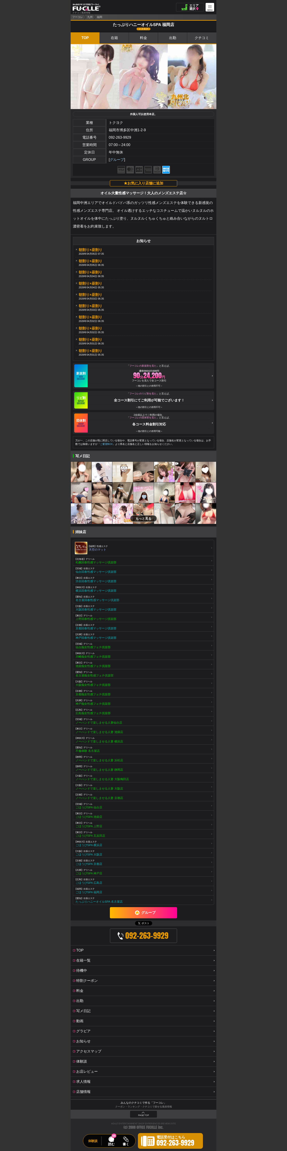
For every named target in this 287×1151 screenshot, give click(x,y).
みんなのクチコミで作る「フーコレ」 (143, 1102)
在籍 (114, 38)
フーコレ (77, 17)
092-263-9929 (120, 137)
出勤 (172, 38)
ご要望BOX (106, 444)
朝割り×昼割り (90, 250)
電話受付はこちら (175, 1141)
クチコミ (202, 38)
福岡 (99, 17)
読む (111, 1144)
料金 (143, 38)
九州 (90, 17)
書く (126, 1144)
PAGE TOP (143, 1115)
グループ (117, 160)
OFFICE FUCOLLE (147, 1127)
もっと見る (143, 518)
